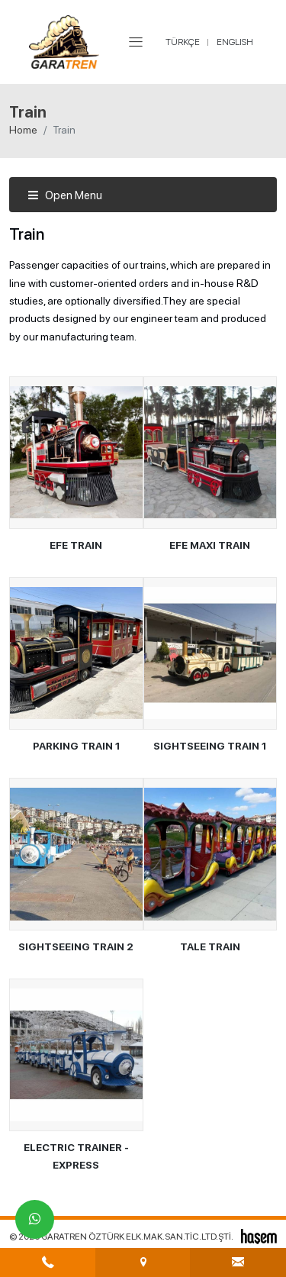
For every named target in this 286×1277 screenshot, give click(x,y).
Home (23, 130)
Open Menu (64, 195)
